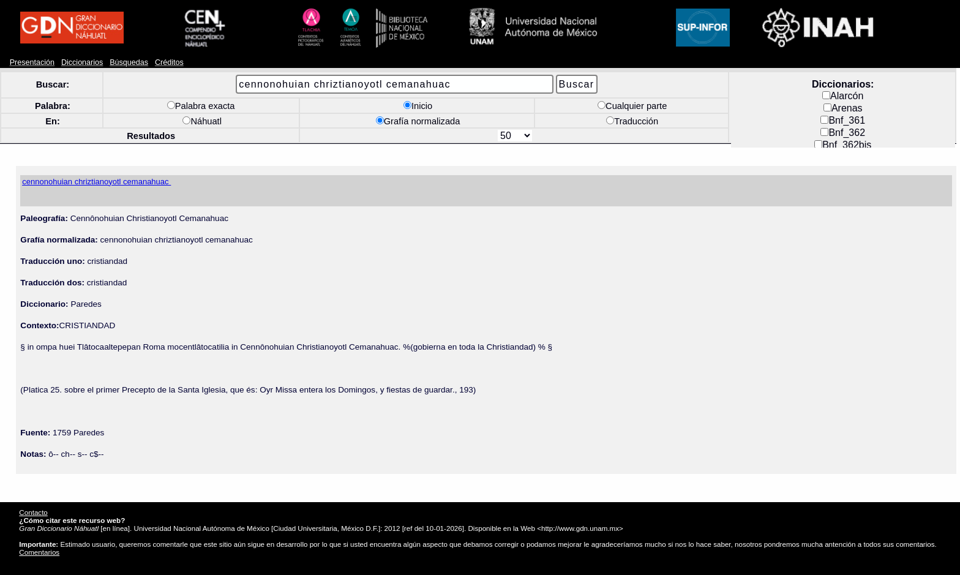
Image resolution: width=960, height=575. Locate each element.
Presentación (32, 62)
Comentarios (39, 552)
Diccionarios (82, 62)
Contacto (33, 512)
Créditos (169, 62)
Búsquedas (129, 62)
